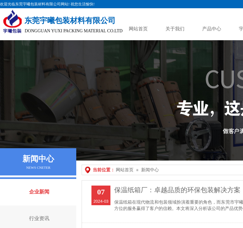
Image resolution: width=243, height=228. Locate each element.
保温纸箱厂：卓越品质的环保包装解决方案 (177, 190)
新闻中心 (150, 170)
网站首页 (125, 170)
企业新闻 (39, 191)
